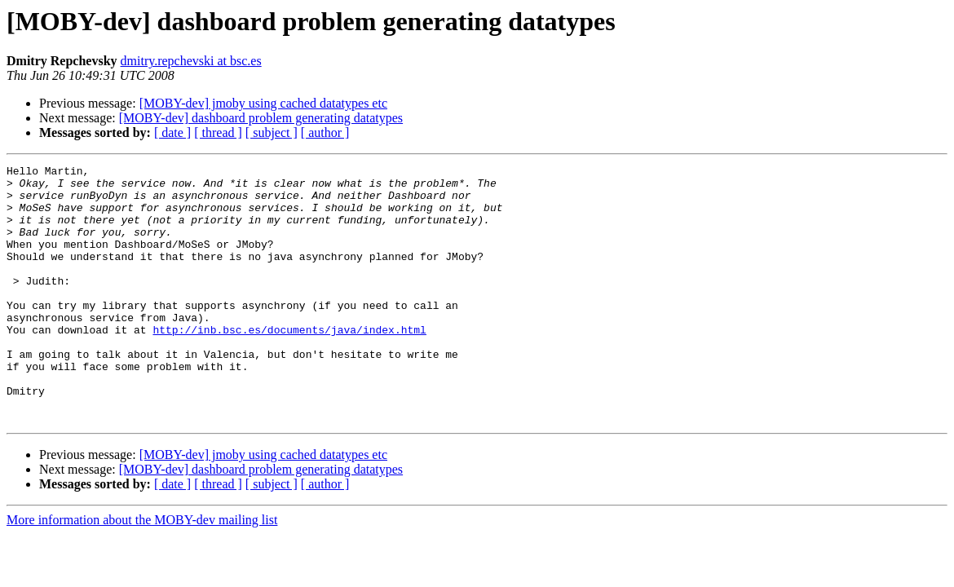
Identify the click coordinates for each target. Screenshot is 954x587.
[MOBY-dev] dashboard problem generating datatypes (261, 118)
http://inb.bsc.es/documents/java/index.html (289, 363)
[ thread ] (218, 132)
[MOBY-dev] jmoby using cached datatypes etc (263, 103)
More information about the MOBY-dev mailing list (142, 571)
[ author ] (325, 132)
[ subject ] (271, 132)
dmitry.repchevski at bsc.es (191, 61)
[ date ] (172, 132)
